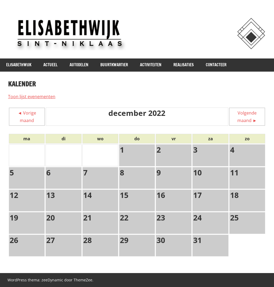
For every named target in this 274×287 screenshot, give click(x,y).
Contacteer (216, 65)
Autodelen (79, 65)
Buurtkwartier (114, 65)
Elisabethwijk (18, 65)
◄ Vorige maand (27, 116)
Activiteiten (150, 65)
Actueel (50, 65)
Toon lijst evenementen (31, 97)
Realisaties (183, 65)
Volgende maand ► (247, 116)
